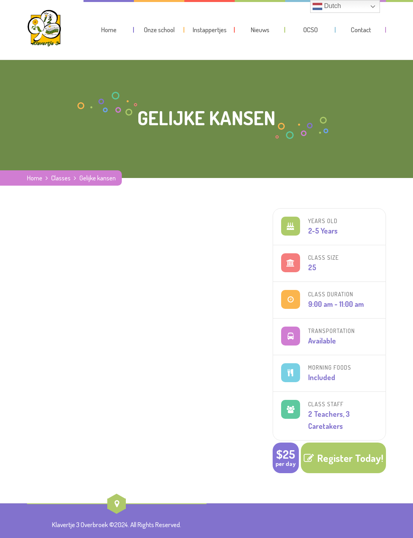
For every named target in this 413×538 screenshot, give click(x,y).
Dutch (327, 6)
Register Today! (343, 457)
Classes (61, 178)
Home (34, 178)
